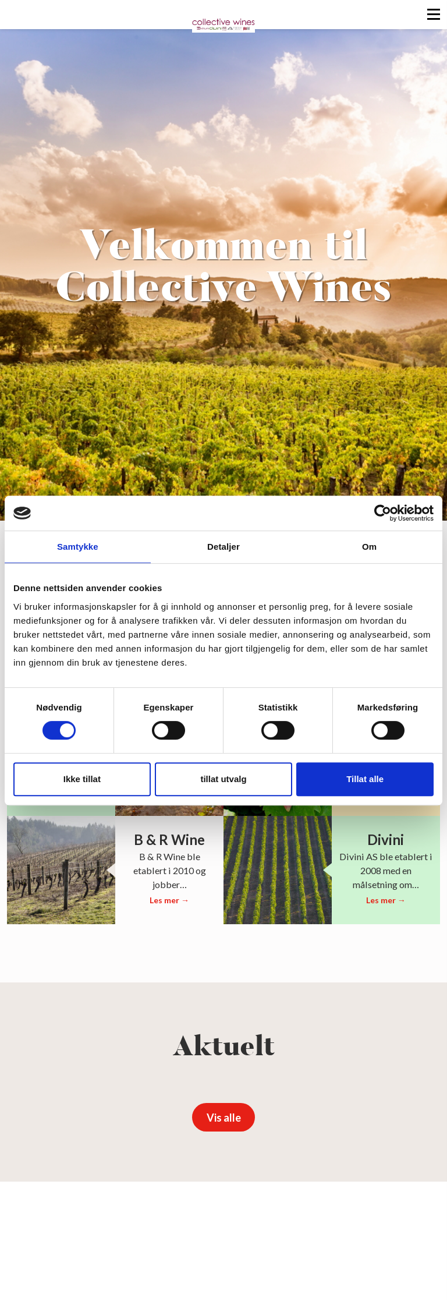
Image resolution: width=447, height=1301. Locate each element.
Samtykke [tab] (77, 546)
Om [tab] (369, 546)
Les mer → (169, 900)
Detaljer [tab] (223, 546)
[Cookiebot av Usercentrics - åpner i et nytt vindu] (383, 513)
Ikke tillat (82, 779)
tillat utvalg (223, 779)
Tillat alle (365, 779)
